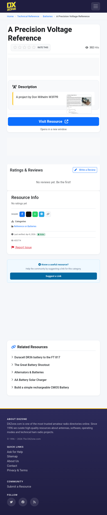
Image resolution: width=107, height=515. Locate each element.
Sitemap (12, 456)
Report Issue (22, 247)
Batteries (48, 16)
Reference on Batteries (25, 226)
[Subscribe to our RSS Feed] (34, 502)
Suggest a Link (53, 276)
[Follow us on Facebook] (23, 502)
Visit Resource (53, 121)
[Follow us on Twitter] (11, 502)
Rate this (43, 47)
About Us (13, 461)
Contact (12, 466)
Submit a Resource (19, 486)
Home (10, 16)
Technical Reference (28, 16)
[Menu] (95, 6)
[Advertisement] (53, 67)
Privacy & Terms (17, 470)
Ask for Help (15, 452)
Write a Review (84, 169)
